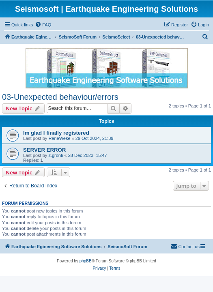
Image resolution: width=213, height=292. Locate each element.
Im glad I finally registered (56, 133)
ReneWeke (59, 138)
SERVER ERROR (44, 150)
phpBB (86, 261)
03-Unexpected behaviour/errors (60, 96)
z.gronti (55, 155)
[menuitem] (43, 25)
